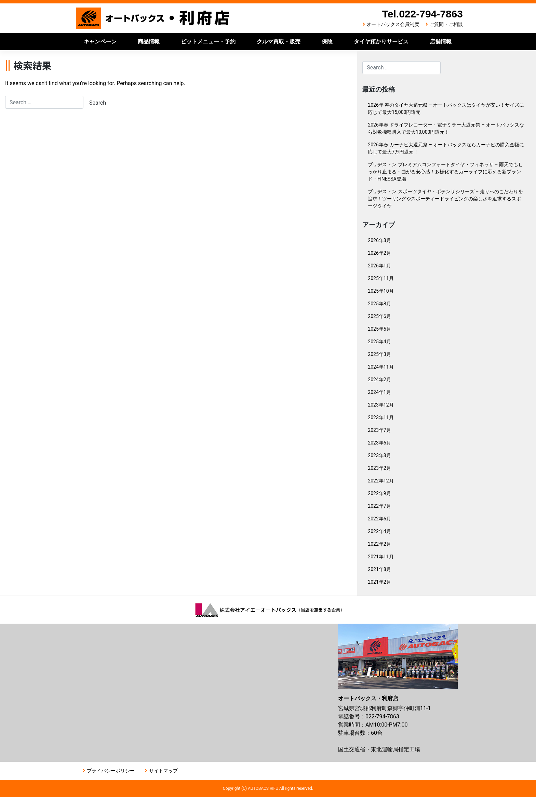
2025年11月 (380, 278)
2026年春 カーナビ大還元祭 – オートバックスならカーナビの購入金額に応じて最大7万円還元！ (446, 148)
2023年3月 (379, 455)
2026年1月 (379, 265)
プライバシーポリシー (111, 770)
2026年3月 (379, 240)
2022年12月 (380, 480)
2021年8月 (379, 569)
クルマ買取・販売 (278, 41)
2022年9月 (379, 493)
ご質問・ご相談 (446, 24)
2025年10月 (380, 291)
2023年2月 (379, 468)
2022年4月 (379, 531)
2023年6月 (379, 443)
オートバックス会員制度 (392, 24)
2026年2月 (379, 253)
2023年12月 (380, 405)
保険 (327, 41)
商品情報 (149, 41)
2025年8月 (379, 303)
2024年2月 (379, 379)
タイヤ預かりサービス (381, 41)
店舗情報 (441, 41)
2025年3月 (379, 354)
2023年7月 (379, 430)
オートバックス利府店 (152, 18)
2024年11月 (380, 367)
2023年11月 (380, 417)
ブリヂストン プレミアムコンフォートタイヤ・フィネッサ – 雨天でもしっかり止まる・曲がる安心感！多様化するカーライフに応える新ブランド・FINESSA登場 (445, 172)
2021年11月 (380, 556)
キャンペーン (100, 41)
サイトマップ (163, 770)
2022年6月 (379, 518)
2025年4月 (379, 341)
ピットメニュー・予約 (208, 41)
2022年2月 (379, 544)
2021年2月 (379, 582)
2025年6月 (379, 316)
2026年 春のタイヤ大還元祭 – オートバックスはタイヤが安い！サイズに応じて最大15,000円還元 (446, 108)
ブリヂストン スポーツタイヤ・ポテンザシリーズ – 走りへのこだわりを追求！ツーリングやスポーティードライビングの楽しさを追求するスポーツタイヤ (445, 199)
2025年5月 (379, 329)
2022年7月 (379, 506)
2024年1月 (379, 392)
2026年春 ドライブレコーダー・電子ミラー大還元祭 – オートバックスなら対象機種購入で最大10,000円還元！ (446, 128)
